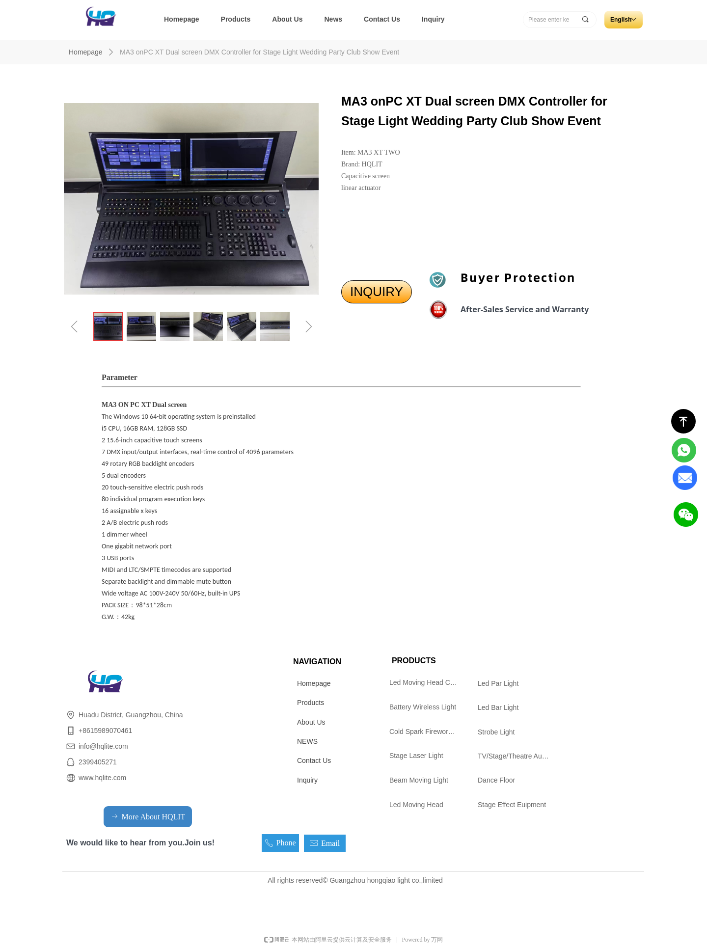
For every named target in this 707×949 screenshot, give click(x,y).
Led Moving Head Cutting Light (426, 682)
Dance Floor (496, 780)
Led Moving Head (416, 805)
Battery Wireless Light (422, 707)
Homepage (86, 52)
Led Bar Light (498, 707)
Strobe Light (496, 732)
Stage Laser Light (416, 755)
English (620, 19)
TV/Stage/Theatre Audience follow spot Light (518, 756)
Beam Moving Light (418, 780)
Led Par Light (498, 683)
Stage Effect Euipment (512, 805)
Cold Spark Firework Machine (426, 731)
